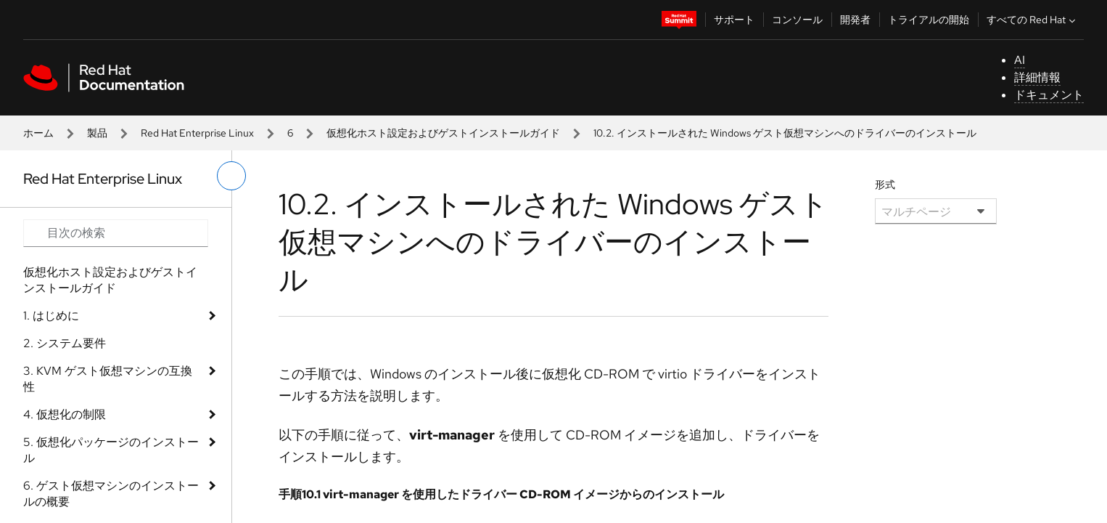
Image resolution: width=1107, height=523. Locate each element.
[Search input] (115, 233)
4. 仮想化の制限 (64, 414)
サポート (734, 19)
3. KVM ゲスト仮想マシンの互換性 (107, 378)
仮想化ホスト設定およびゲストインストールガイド (443, 132)
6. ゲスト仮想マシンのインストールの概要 (111, 493)
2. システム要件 (64, 343)
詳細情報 (1037, 77)
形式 (885, 184)
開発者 (855, 19)
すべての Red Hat (1033, 19)
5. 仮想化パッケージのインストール (111, 450)
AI (1019, 60)
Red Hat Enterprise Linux (197, 132)
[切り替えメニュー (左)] (231, 175)
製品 (97, 132)
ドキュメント (1049, 94)
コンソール (797, 19)
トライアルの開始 (928, 19)
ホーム (38, 132)
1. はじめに (51, 315)
